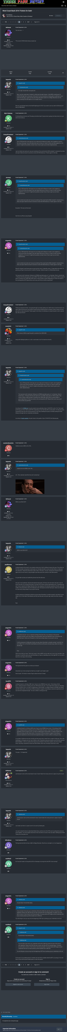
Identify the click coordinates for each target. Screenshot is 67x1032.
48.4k (8, 783)
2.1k (8, 253)
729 (8, 125)
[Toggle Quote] (17, 83)
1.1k (8, 190)
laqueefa (8, 79)
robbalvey (10, 14)
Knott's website (25, 418)
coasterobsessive (8, 443)
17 (9, 577)
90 (9, 455)
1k (9, 147)
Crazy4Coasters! (8, 134)
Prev (6, 21)
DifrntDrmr (8, 840)
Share (51, 15)
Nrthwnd (8, 27)
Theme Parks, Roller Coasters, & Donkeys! (23, 16)
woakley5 (8, 858)
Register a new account (18, 984)
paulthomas (8, 564)
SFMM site (25, 408)
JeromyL (8, 177)
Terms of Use (5, 1030)
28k (8, 40)
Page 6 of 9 (37, 21)
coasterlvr (8, 326)
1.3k (8, 92)
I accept (60, 1029)
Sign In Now (46, 984)
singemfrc (8, 240)
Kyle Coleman (8, 113)
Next (28, 21)
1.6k (8, 338)
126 (8, 693)
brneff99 (8, 681)
